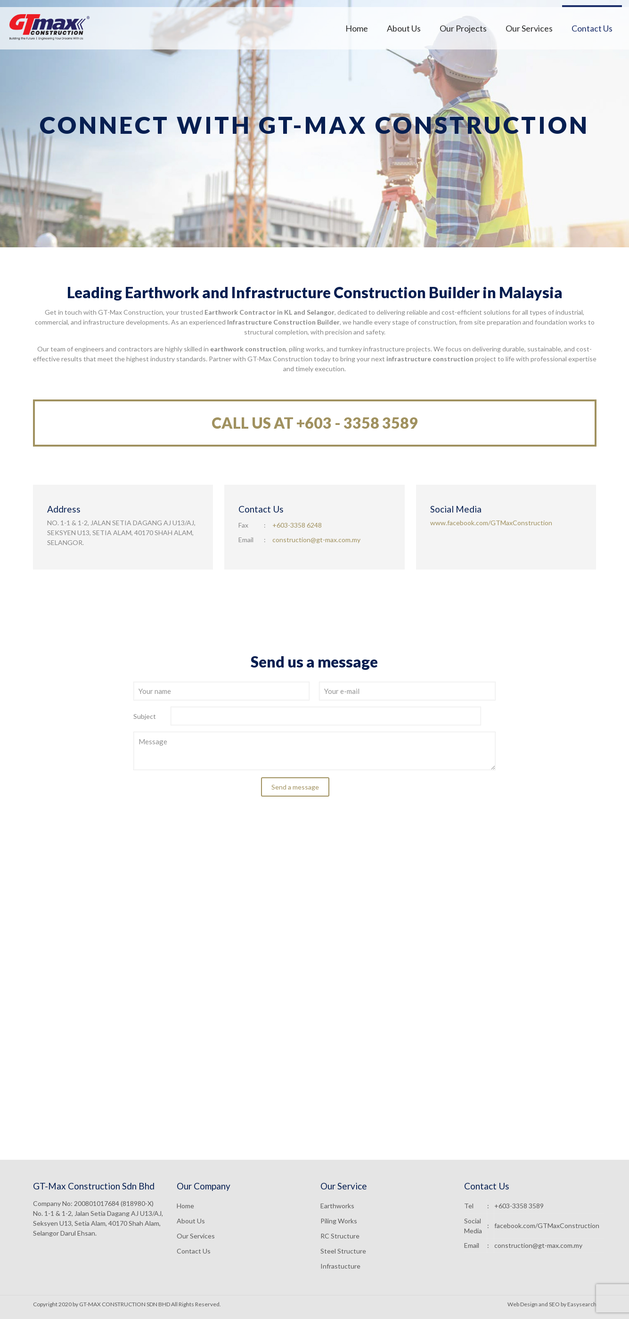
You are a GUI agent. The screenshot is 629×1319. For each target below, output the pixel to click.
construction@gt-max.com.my (316, 540)
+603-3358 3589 (519, 1206)
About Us (191, 1221)
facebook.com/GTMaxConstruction (546, 1225)
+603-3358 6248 (297, 525)
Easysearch (581, 1304)
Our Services (196, 1236)
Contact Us (194, 1251)
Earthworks (337, 1206)
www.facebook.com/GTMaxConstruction (491, 523)
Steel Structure (343, 1251)
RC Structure (339, 1236)
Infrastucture (340, 1266)
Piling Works (338, 1221)
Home (185, 1206)
